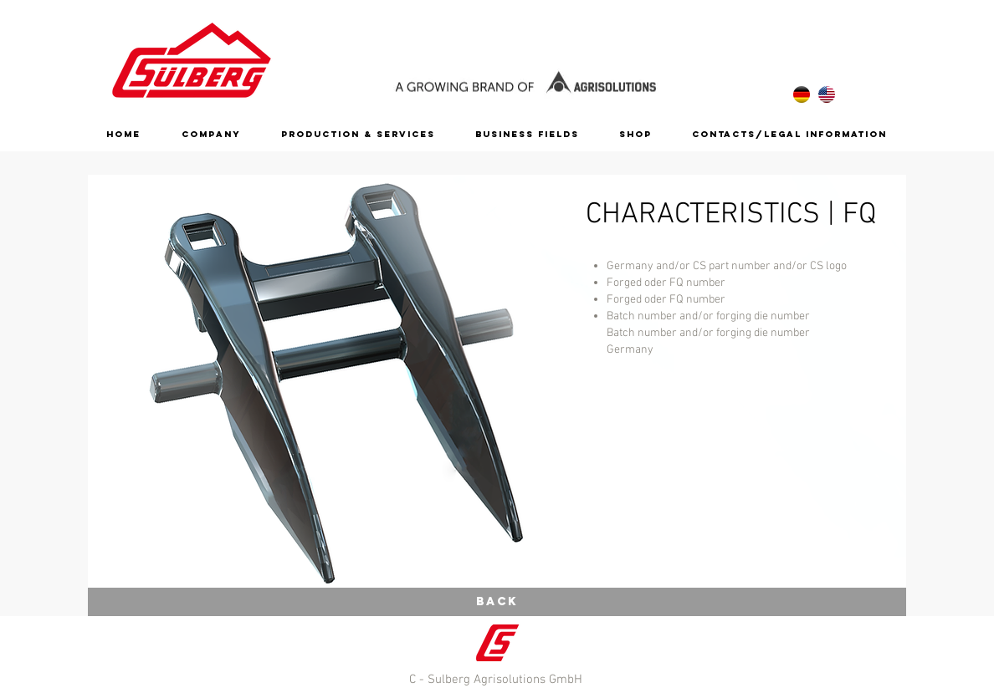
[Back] (497, 602)
